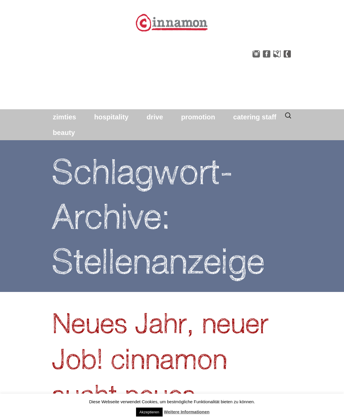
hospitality (111, 117)
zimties (64, 117)
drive (155, 117)
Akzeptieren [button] (149, 412)
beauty (64, 132)
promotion (198, 117)
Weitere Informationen (186, 411)
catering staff (254, 117)
